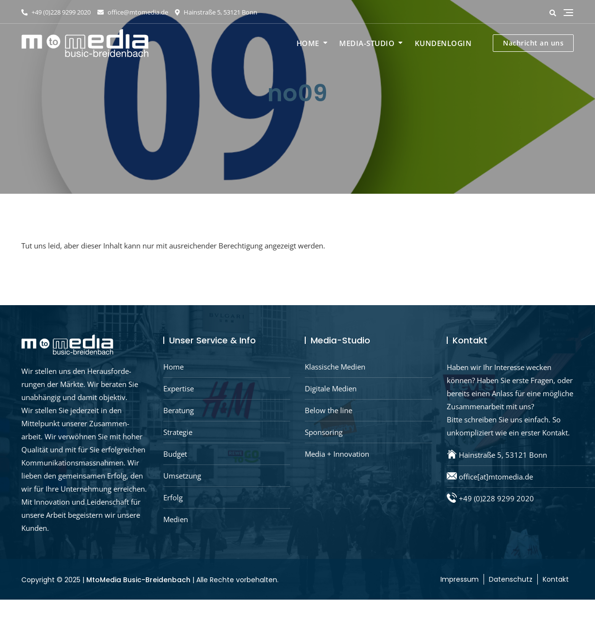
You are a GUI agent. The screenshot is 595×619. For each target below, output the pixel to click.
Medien (175, 519)
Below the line (328, 410)
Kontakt (556, 579)
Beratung (178, 410)
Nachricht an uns (533, 42)
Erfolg (173, 497)
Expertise (178, 388)
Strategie (177, 432)
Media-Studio (366, 43)
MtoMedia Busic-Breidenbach (138, 580)
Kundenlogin (443, 43)
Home (308, 43)
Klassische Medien (335, 366)
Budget (175, 454)
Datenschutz (510, 579)
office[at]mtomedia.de (496, 476)
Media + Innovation (337, 454)
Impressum (459, 579)
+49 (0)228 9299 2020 (56, 12)
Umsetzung (182, 475)
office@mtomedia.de (132, 12)
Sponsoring (324, 432)
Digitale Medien (331, 388)
